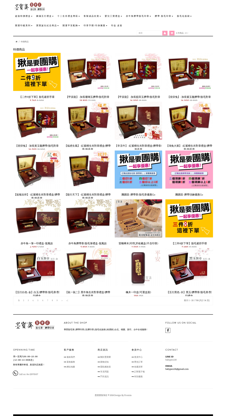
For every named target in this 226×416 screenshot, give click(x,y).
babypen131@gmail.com (177, 368)
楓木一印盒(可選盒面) (138, 292)
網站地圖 (70, 366)
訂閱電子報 (139, 371)
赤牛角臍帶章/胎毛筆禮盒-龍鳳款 (87, 243)
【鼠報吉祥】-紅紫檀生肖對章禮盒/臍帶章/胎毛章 (37, 196)
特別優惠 (138, 376)
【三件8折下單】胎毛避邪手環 (189, 243)
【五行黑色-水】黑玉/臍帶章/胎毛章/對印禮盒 (189, 294)
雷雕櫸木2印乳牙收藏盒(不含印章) (138, 243)
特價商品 (25, 41)
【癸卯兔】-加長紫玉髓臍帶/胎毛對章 (189, 97)
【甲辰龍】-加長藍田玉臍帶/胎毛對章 (138, 97)
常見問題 (104, 371)
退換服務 (70, 361)
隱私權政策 (105, 366)
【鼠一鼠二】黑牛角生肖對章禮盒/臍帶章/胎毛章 (87, 294)
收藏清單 (138, 366)
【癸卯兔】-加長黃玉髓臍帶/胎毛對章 (37, 146)
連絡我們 (70, 356)
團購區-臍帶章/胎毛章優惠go (138, 194)
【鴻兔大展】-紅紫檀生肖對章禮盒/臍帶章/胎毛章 (189, 147)
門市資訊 (104, 376)
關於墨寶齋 (105, 356)
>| (67, 300)
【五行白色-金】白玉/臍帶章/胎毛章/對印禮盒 (36, 294)
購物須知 (104, 361)
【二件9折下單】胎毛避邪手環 (36, 97)
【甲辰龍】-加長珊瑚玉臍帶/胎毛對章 (87, 97)
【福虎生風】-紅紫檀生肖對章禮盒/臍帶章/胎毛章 (88, 147)
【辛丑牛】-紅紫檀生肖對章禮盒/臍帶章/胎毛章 (138, 147)
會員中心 (138, 356)
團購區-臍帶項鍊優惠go (189, 194)
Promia (127, 395)
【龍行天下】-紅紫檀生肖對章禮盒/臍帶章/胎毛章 (88, 196)
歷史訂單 (138, 361)
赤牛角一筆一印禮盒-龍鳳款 (37, 243)
